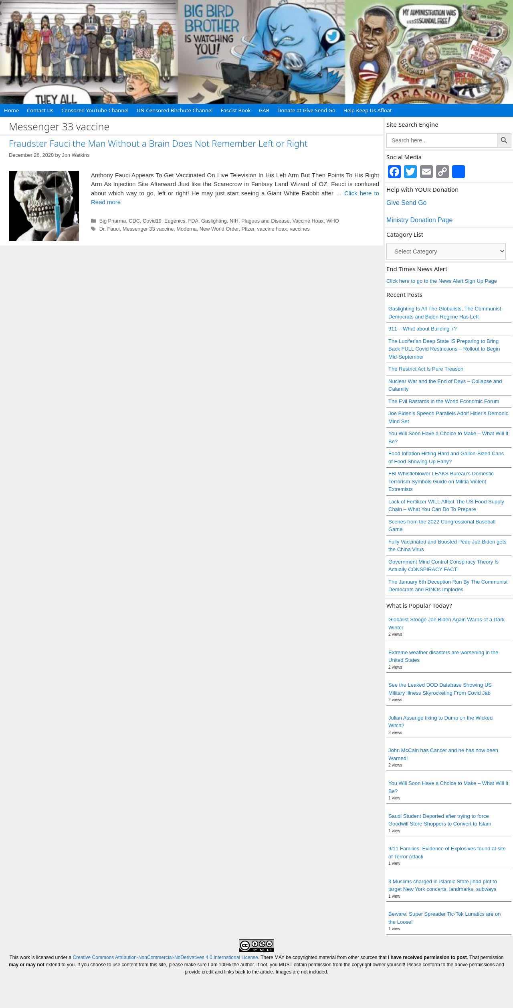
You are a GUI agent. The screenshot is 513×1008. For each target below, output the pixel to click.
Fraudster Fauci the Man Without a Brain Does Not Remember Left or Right (158, 143)
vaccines (300, 229)
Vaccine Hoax (308, 221)
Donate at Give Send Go (306, 110)
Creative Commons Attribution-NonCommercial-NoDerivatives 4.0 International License (165, 957)
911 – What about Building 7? (422, 329)
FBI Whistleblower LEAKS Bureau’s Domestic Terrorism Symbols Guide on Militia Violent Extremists (441, 481)
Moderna (186, 229)
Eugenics (174, 221)
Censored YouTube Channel (95, 110)
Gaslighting (214, 221)
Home (11, 110)
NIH (234, 221)
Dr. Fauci (109, 229)
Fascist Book (235, 110)
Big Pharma (112, 221)
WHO (332, 221)
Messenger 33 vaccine (148, 229)
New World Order (219, 229)
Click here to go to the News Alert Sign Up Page (441, 281)
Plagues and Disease (265, 221)
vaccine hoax (272, 229)
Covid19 (152, 221)
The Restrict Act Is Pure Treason (425, 369)
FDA (193, 221)
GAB (264, 110)
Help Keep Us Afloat (367, 110)
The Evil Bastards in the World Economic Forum (443, 401)
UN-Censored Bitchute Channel (175, 110)
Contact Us (40, 110)
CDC (134, 221)
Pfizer (247, 229)
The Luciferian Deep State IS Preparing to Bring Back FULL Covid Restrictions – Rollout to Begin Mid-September (444, 349)
